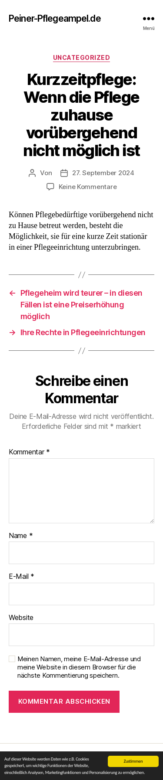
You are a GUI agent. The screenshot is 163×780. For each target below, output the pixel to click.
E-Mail (21, 577)
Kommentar (29, 452)
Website (21, 618)
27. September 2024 (103, 173)
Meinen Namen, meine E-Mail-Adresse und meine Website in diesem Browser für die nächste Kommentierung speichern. (79, 667)
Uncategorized (81, 57)
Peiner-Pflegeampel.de (55, 18)
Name (21, 536)
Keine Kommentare (88, 187)
